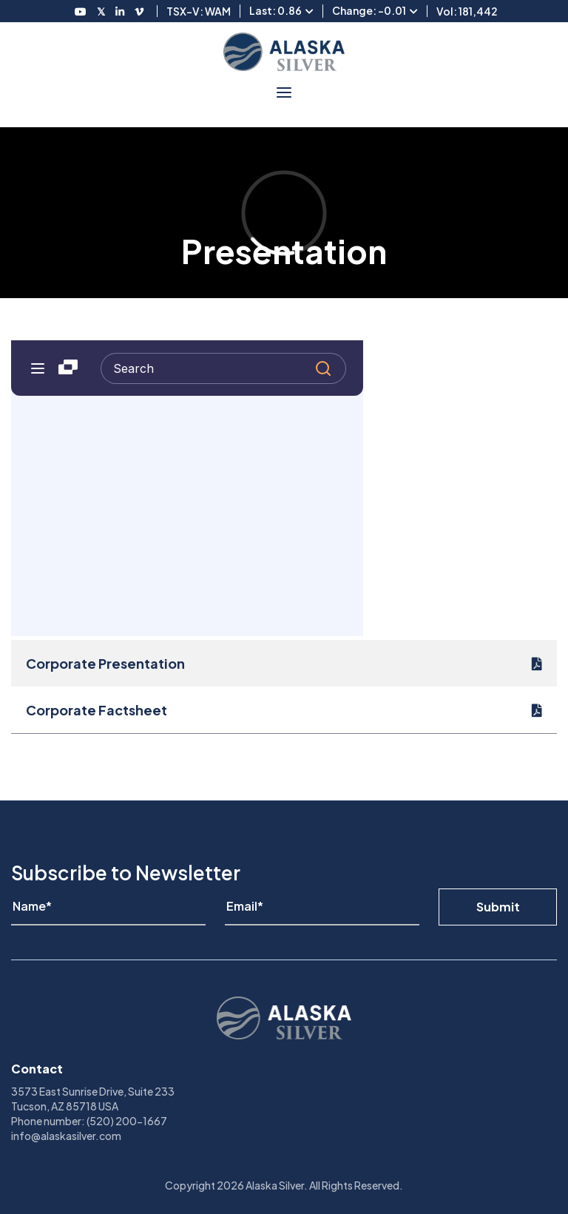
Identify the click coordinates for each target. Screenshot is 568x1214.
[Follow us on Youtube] (81, 11)
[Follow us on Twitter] (101, 11)
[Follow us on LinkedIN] (119, 11)
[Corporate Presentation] (284, 663)
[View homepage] (284, 52)
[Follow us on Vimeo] (139, 11)
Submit (498, 906)
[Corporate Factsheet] (284, 710)
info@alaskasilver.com (66, 1135)
